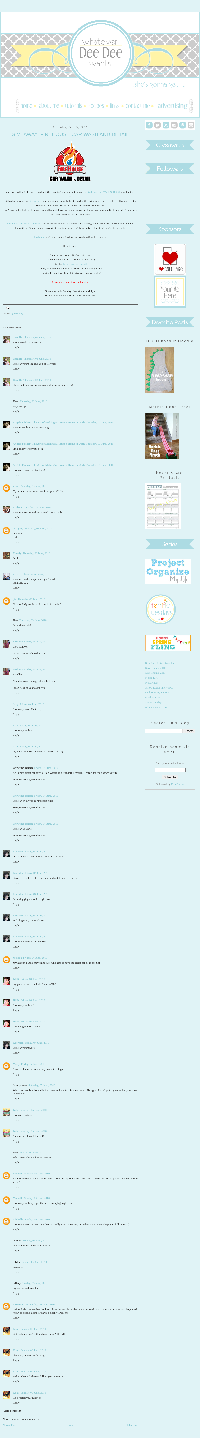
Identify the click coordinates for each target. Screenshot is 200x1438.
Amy (16, 704)
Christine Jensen (23, 795)
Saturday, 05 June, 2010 (41, 1085)
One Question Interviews (159, 687)
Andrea (17, 507)
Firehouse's (34, 200)
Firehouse (39, 236)
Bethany (18, 641)
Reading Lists (152, 697)
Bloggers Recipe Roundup (160, 662)
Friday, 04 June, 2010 (36, 641)
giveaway (17, 313)
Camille (17, 337)
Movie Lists (152, 677)
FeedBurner (177, 784)
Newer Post (9, 1424)
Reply (16, 347)
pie (14, 599)
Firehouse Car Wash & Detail (103, 191)
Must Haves (152, 682)
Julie (16, 1109)
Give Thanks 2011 (155, 672)
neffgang (18, 528)
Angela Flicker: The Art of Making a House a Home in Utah (49, 422)
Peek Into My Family (157, 692)
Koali (16, 1328)
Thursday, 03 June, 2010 (37, 337)
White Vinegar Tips (156, 707)
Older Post (132, 1424)
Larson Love (20, 1304)
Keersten (18, 851)
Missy (16, 1064)
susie (16, 486)
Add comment (12, 1410)
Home (70, 1424)
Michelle (18, 1173)
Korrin (17, 574)
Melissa (17, 957)
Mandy (17, 553)
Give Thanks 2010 (155, 667)
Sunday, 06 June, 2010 (32, 1152)
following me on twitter (76, 263)
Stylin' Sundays (153, 702)
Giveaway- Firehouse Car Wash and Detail (70, 134)
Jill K (16, 979)
